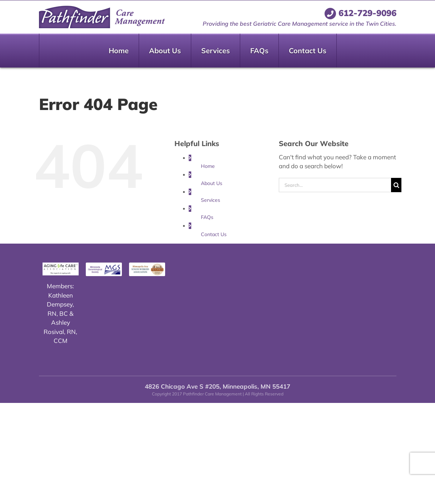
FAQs (207, 217)
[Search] (396, 185)
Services (210, 200)
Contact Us (214, 234)
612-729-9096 (360, 13)
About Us (211, 183)
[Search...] (335, 185)
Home (208, 166)
